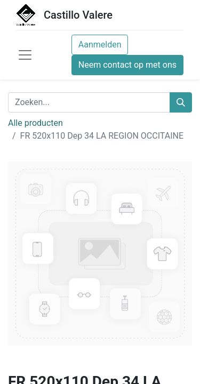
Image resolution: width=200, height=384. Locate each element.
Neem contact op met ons (127, 65)
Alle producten (35, 123)
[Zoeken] (181, 102)
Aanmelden (100, 44)
